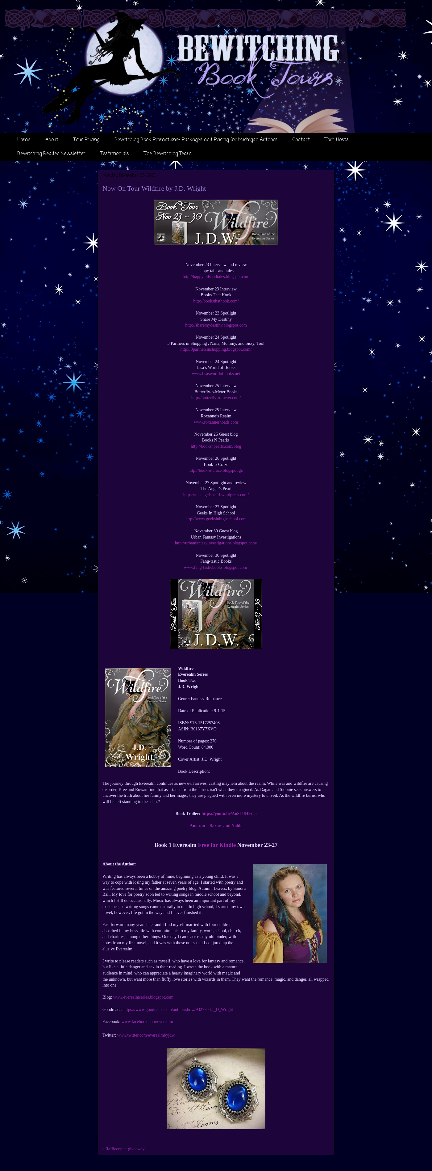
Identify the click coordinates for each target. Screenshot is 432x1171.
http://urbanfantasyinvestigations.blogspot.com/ (216, 543)
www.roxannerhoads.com (216, 422)
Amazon (197, 825)
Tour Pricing (86, 140)
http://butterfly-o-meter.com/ (216, 397)
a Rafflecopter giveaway (123, 1149)
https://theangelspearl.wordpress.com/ (216, 494)
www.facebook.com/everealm (147, 1021)
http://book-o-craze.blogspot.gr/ (216, 470)
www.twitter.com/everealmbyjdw (146, 1035)
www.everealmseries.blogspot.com (143, 997)
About (51, 140)
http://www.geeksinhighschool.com (216, 519)
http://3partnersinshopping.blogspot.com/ (216, 349)
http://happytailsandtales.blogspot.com (216, 276)
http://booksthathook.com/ (216, 301)
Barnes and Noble (226, 825)
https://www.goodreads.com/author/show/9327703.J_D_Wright (178, 1009)
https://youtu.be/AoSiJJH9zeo (229, 813)
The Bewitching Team (168, 154)
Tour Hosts (337, 140)
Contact (301, 140)
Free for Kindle (217, 845)
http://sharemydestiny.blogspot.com (216, 325)
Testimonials (115, 154)
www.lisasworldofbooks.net (216, 373)
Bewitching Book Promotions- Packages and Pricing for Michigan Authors (195, 140)
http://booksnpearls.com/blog (216, 446)
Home (23, 140)
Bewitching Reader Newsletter (51, 154)
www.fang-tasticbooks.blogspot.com (216, 567)
